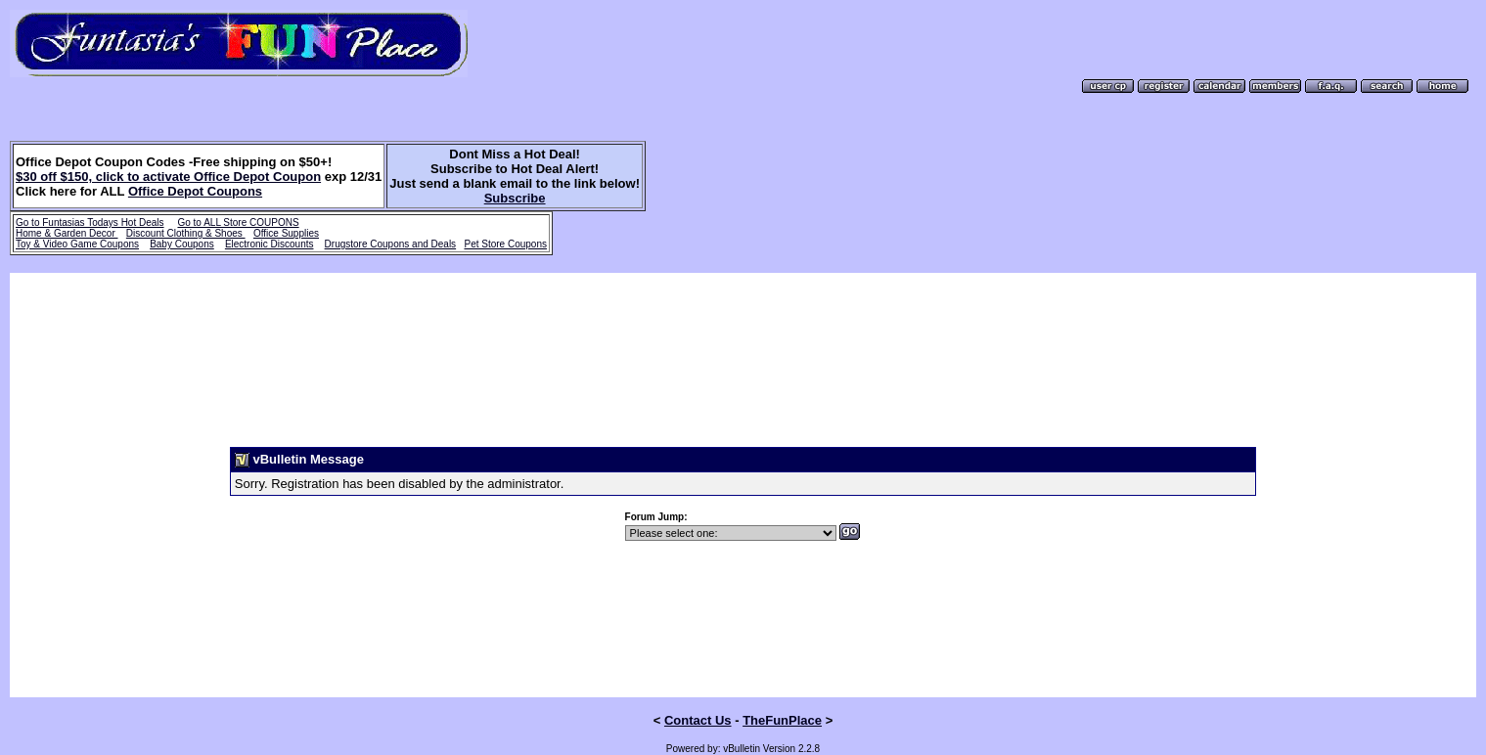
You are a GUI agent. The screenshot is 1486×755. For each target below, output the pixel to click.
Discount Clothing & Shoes (186, 233)
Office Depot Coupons (195, 191)
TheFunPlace (782, 695)
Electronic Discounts (269, 244)
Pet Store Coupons (505, 244)
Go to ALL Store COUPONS (237, 222)
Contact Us (698, 695)
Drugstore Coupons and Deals (391, 244)
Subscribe (515, 198)
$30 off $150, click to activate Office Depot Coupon (168, 176)
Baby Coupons (182, 244)
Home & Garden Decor (67, 233)
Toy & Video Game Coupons (77, 244)
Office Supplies (286, 233)
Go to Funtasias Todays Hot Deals (90, 222)
